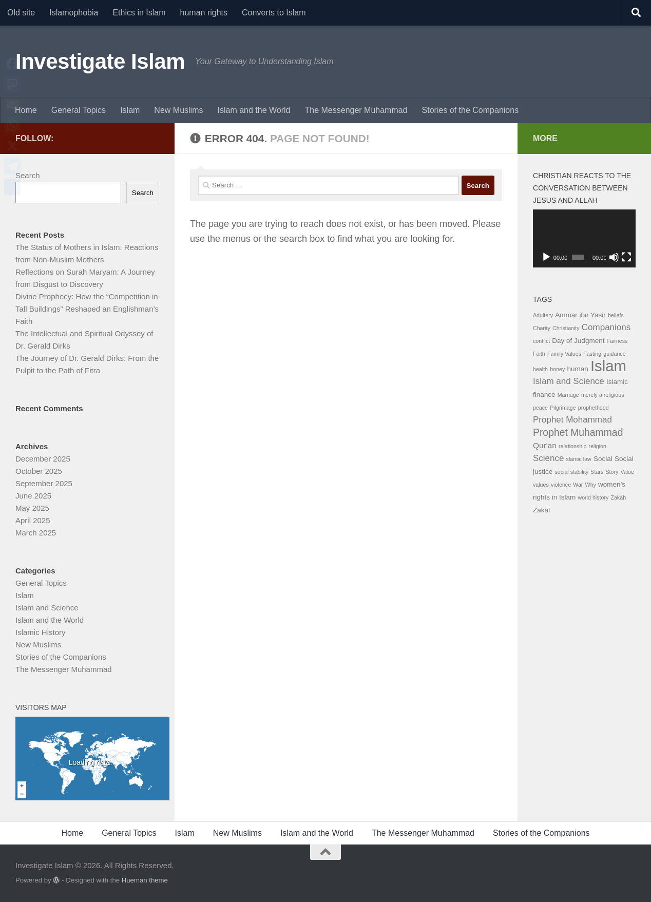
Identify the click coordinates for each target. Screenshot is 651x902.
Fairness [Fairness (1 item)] (617, 341)
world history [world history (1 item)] (593, 497)
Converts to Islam (273, 12)
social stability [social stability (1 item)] (571, 472)
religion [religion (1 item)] (597, 446)
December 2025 (42, 458)
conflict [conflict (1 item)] (541, 341)
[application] (584, 238)
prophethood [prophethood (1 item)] (593, 408)
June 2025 (33, 495)
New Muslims (178, 110)
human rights (204, 12)
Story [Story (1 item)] (611, 472)
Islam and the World (253, 110)
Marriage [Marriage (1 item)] (568, 395)
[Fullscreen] (626, 257)
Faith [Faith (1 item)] (539, 354)
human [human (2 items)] (577, 369)
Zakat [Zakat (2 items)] (541, 510)
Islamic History (40, 632)
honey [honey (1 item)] (557, 369)
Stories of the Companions (470, 110)
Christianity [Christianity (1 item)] (566, 328)
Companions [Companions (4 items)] (606, 327)
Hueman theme (145, 880)
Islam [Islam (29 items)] (608, 365)
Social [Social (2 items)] (602, 459)
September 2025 (43, 483)
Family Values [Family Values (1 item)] (564, 354)
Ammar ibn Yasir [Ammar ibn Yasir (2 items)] (580, 315)
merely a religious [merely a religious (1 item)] (602, 395)
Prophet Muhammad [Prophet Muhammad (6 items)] (578, 432)
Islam (130, 110)
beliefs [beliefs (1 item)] (616, 315)
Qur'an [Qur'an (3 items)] (545, 445)
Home (26, 110)
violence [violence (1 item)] (561, 485)
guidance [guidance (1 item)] (614, 354)
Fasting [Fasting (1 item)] (592, 354)
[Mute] (614, 257)
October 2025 (38, 471)
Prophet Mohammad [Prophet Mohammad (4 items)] (572, 420)
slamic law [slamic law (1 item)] (578, 459)
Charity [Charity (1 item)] (541, 328)
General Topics (78, 110)
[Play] (546, 257)
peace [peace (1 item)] (540, 408)
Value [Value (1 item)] (627, 472)
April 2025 (32, 520)
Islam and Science (47, 607)
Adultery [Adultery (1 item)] (543, 315)
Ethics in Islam (138, 12)
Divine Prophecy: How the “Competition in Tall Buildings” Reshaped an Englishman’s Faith (87, 308)
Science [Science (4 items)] (548, 458)
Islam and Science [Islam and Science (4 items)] (568, 381)
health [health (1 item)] (540, 369)
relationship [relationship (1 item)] (573, 446)
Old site (21, 12)
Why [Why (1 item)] (590, 485)
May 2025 (32, 508)
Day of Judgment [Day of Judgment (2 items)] (578, 340)
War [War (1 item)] (578, 485)
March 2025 (35, 532)
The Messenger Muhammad (355, 110)
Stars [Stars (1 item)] (596, 472)
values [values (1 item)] (541, 485)
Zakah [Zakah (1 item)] (618, 497)
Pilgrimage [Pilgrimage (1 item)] (563, 408)
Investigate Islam (100, 61)
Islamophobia (73, 12)
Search (27, 175)
